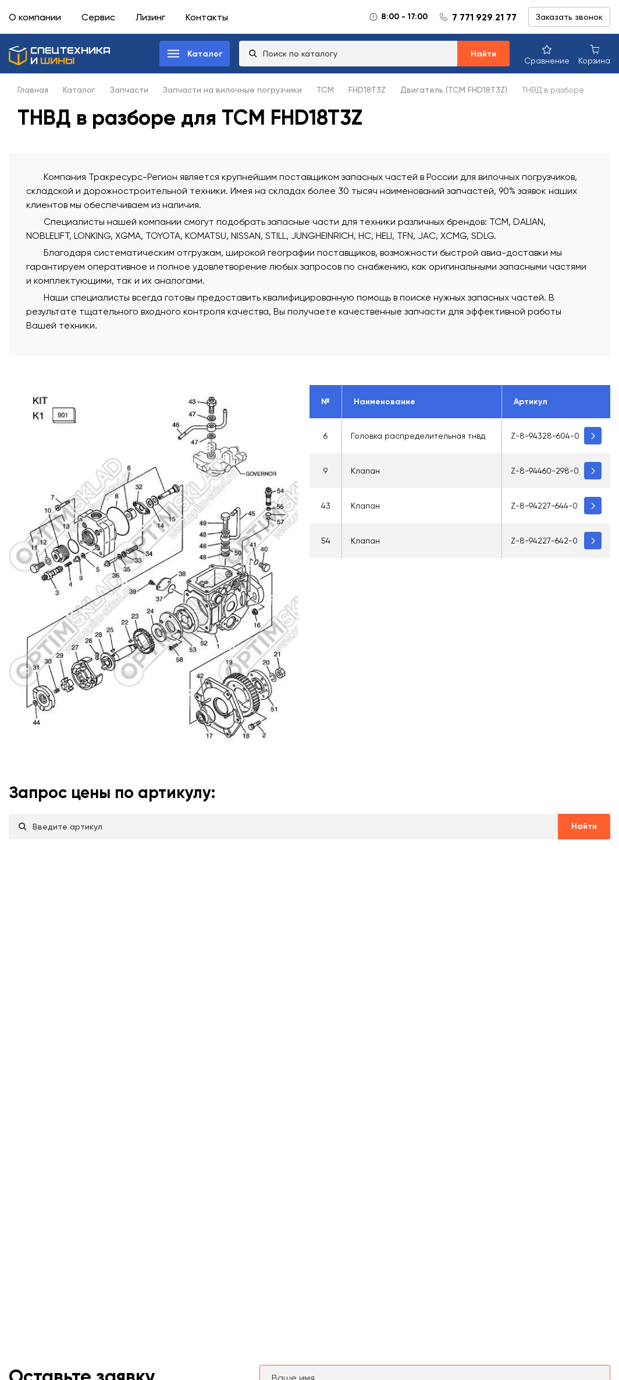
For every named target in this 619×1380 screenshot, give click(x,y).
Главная (32, 89)
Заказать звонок (569, 17)
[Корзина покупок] (594, 54)
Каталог (79, 89)
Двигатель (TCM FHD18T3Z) (453, 89)
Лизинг (150, 17)
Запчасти (129, 89)
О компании (35, 17)
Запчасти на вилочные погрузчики (232, 89)
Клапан (365, 470)
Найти (483, 54)
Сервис (98, 17)
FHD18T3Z (367, 89)
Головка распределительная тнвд (418, 435)
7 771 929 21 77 (484, 17)
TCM (325, 89)
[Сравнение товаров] (547, 54)
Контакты (207, 17)
